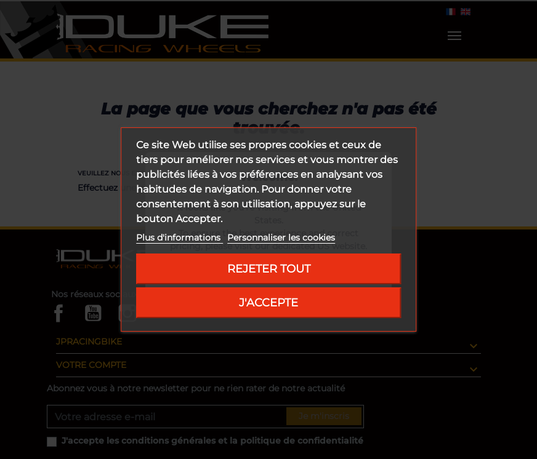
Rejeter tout (268, 268)
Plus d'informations (179, 237)
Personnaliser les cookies (281, 237)
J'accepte (268, 302)
